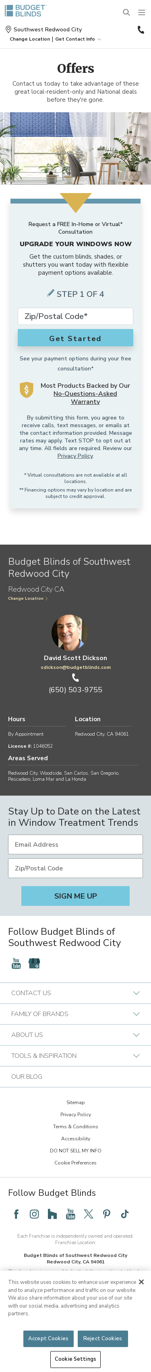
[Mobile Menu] (142, 13)
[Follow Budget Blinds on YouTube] (16, 963)
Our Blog (26, 1076)
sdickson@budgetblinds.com (76, 667)
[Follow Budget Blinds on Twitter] (89, 1214)
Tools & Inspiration (75, 1055)
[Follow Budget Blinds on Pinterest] (107, 1214)
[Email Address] (75, 844)
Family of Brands (75, 1014)
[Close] (141, 1282)
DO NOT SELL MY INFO (75, 1151)
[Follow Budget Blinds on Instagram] (34, 1214)
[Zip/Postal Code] (75, 868)
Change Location (28, 599)
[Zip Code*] (75, 316)
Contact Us (75, 993)
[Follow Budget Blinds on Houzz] (52, 1214)
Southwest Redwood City (43, 29)
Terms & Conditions (75, 1126)
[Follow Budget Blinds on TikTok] (125, 1214)
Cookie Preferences (75, 1163)
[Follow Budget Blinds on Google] (34, 963)
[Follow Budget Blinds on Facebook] (16, 1214)
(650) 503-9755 (141, 30)
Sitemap (75, 1102)
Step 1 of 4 (80, 294)
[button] (30, 39)
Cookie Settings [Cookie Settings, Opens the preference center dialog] (75, 1359)
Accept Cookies (48, 1338)
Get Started (75, 338)
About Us (75, 1035)
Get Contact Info (78, 39)
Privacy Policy (75, 456)
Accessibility (75, 1138)
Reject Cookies (102, 1338)
